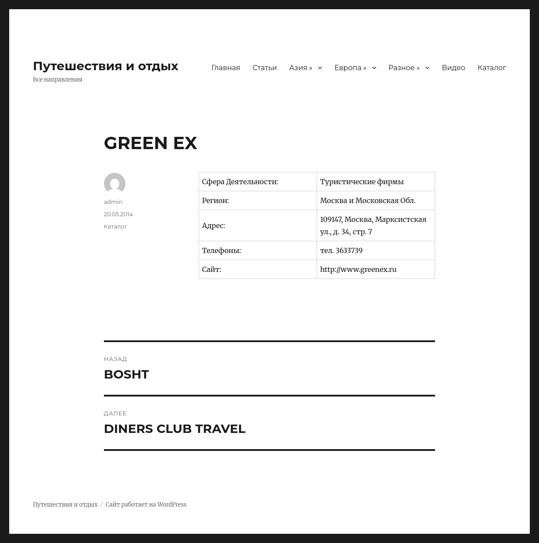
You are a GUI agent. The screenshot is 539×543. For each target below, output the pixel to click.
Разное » (404, 68)
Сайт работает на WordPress (146, 504)
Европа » (350, 68)
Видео (453, 68)
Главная (225, 68)
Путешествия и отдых (105, 65)
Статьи (265, 68)
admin (113, 201)
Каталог (492, 68)
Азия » (300, 68)
